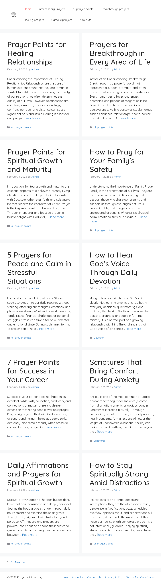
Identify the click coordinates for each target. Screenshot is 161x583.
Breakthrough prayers (115, 9)
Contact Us (94, 577)
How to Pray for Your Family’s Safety (117, 160)
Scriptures (99, 440)
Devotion (99, 337)
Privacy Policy (113, 577)
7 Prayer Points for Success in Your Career (33, 370)
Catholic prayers (61, 20)
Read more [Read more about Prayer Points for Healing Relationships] (32, 118)
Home (28, 9)
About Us (85, 20)
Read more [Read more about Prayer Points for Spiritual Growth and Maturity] (56, 217)
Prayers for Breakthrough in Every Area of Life (120, 53)
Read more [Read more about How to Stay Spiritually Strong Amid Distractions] (104, 534)
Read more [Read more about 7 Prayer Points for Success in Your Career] (53, 427)
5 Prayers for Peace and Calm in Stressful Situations (39, 268)
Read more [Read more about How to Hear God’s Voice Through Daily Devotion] (133, 329)
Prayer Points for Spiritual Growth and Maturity (36, 160)
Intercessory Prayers (52, 9)
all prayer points (83, 9)
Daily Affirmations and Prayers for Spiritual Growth (38, 474)
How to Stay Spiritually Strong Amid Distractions (120, 474)
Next (20, 562)
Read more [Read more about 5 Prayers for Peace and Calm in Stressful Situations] (46, 329)
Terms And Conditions (140, 577)
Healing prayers (34, 20)
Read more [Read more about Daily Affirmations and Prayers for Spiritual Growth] (29, 534)
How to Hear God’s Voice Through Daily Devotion (113, 268)
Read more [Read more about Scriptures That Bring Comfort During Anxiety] (104, 431)
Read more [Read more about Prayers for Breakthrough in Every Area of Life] (128, 118)
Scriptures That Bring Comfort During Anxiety (116, 370)
